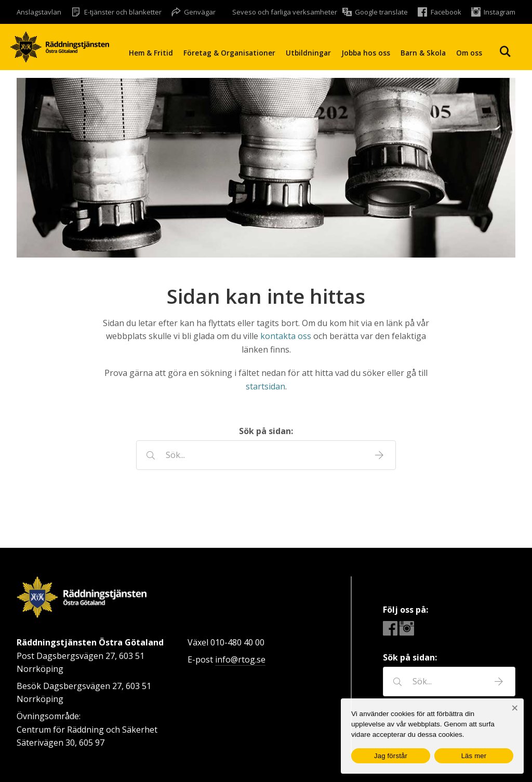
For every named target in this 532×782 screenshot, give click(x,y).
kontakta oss (285, 336)
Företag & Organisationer (229, 53)
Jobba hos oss (365, 53)
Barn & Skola (423, 53)
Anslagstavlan (39, 12)
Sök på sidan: (266, 431)
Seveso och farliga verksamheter (284, 12)
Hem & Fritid (151, 53)
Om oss (469, 53)
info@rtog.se (240, 659)
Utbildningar (308, 53)
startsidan (265, 386)
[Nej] (514, 708)
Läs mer (474, 756)
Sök (505, 51)
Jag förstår (390, 756)
